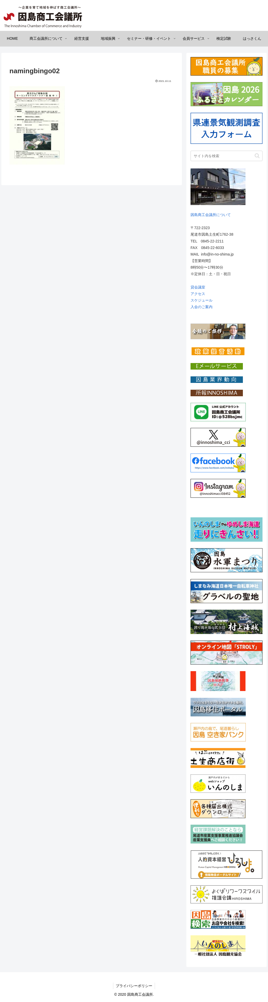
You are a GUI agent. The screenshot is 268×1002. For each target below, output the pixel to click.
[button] (257, 156)
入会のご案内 (202, 307)
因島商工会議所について (211, 215)
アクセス (198, 294)
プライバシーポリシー (134, 986)
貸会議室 (198, 287)
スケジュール (202, 300)
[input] (226, 156)
